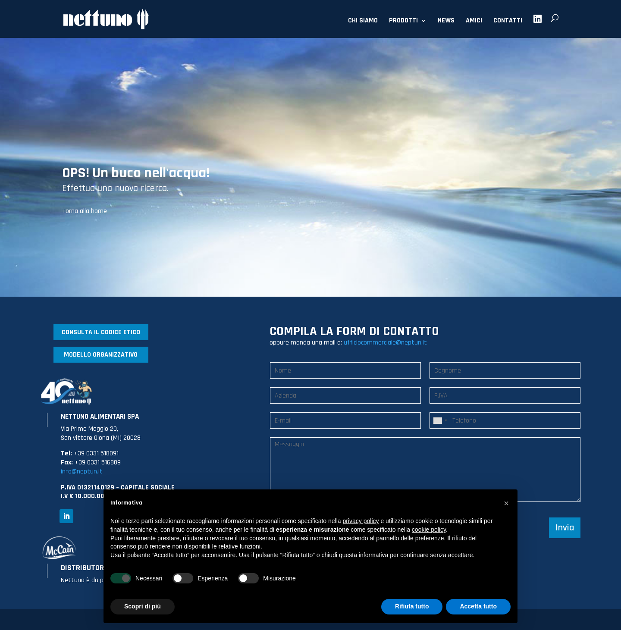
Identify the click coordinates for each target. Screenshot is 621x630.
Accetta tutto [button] (478, 606)
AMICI (474, 21)
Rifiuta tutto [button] (412, 606)
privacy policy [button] (361, 520)
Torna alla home (84, 211)
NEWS (446, 21)
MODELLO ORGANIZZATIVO (101, 354)
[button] (506, 503)
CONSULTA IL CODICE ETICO (101, 332)
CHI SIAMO (363, 21)
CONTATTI (507, 21)
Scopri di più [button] (142, 606)
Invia (564, 528)
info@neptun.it (82, 471)
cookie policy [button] (429, 529)
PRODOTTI (403, 21)
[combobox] (440, 420)
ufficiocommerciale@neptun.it (385, 342)
